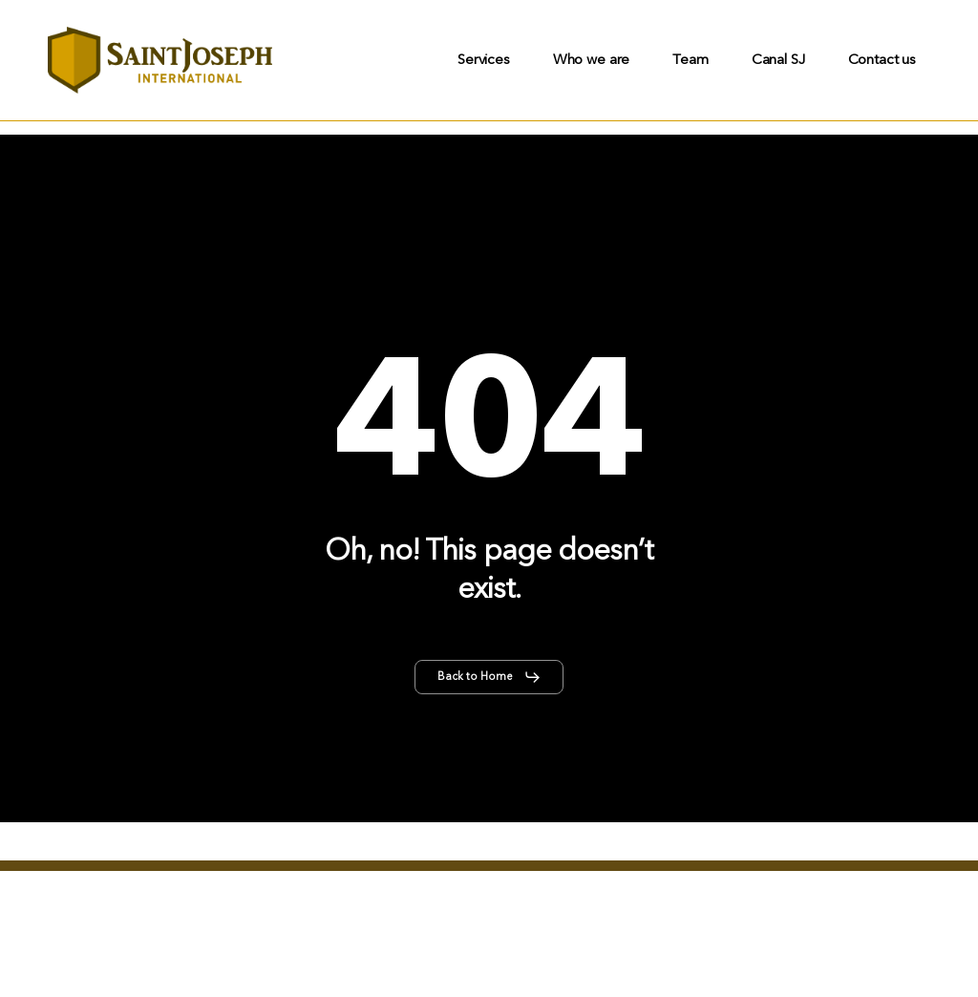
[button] (489, 677)
